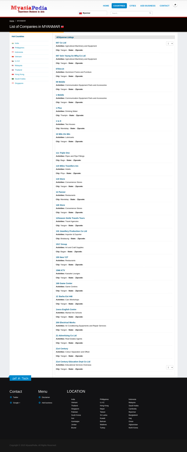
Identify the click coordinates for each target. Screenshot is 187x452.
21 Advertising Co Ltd (66, 335)
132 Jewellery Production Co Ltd (71, 231)
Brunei (73, 428)
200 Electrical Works (65, 322)
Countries (119, 6)
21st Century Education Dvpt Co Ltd (73, 362)
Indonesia (19, 52)
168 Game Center (64, 283)
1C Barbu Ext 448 (64, 296)
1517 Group (61, 244)
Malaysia (18, 65)
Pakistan (74, 412)
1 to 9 (58, 121)
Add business (47, 403)
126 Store (60, 205)
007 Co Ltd (61, 43)
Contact (164, 6)
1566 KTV (60, 270)
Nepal (102, 409)
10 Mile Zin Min (63, 134)
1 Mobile (60, 95)
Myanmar (132, 412)
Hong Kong (19, 74)
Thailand (18, 70)
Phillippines (19, 48)
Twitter (175, 4)
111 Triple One (63, 153)
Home (106, 6)
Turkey (102, 428)
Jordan (74, 425)
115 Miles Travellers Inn (67, 166)
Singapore (19, 83)
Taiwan (102, 412)
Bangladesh (133, 415)
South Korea (76, 415)
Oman (131, 421)
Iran (72, 418)
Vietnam (18, 56)
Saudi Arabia (20, 79)
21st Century (62, 348)
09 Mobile (60, 82)
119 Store (60, 179)
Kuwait (102, 418)
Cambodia (133, 409)
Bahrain (103, 421)
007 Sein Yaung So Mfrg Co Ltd (71, 56)
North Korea (133, 428)
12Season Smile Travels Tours (70, 218)
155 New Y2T (62, 257)
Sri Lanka (103, 415)
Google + (16, 403)
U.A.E (17, 61)
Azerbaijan (75, 421)
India (17, 43)
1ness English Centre (66, 309)
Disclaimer (46, 397)
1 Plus (59, 108)
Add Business (147, 6)
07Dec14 (60, 69)
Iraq (130, 418)
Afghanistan (133, 425)
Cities (132, 6)
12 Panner (61, 192)
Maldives (103, 425)
